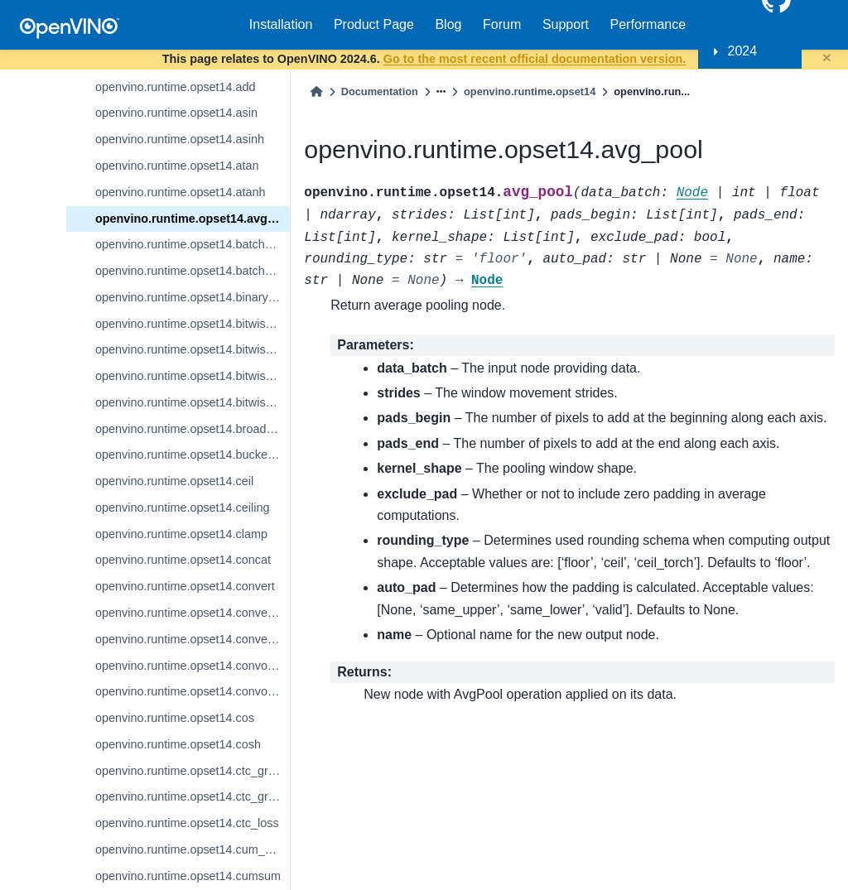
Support (565, 24)
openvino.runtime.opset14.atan (177, 165)
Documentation (379, 91)
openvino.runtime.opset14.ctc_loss (187, 823)
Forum (502, 24)
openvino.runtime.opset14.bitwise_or (192, 375)
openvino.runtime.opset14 (529, 91)
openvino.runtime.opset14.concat (183, 559)
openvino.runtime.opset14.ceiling (182, 507)
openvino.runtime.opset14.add (175, 87)
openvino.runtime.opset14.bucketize (190, 454)
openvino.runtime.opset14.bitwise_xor (192, 402)
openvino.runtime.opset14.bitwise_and (192, 323)
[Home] (316, 91)
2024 (743, 51)
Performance (648, 24)
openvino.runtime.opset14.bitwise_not (192, 349)
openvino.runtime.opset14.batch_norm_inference (192, 244)
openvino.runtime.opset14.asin (176, 112)
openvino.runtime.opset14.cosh (178, 744)
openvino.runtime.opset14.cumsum (188, 876)
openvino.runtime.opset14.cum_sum (191, 849)
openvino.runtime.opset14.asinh (179, 139)
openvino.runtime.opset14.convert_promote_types (192, 639)
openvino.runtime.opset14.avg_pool (192, 218)
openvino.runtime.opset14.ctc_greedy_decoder (192, 770)
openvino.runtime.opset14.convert (185, 586)
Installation (281, 24)
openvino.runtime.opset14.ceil (174, 481)
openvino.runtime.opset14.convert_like (192, 612)
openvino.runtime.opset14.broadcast (191, 428)
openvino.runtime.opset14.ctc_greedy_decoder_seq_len (192, 796)
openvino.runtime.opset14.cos (174, 717)
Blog (448, 24)
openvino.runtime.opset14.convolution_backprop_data (192, 691)
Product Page (374, 24)
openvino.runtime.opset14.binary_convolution (192, 297)
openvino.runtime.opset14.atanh (180, 192)
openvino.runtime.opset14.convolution (192, 665)
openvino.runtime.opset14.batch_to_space (192, 270)
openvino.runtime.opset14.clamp (181, 534)
